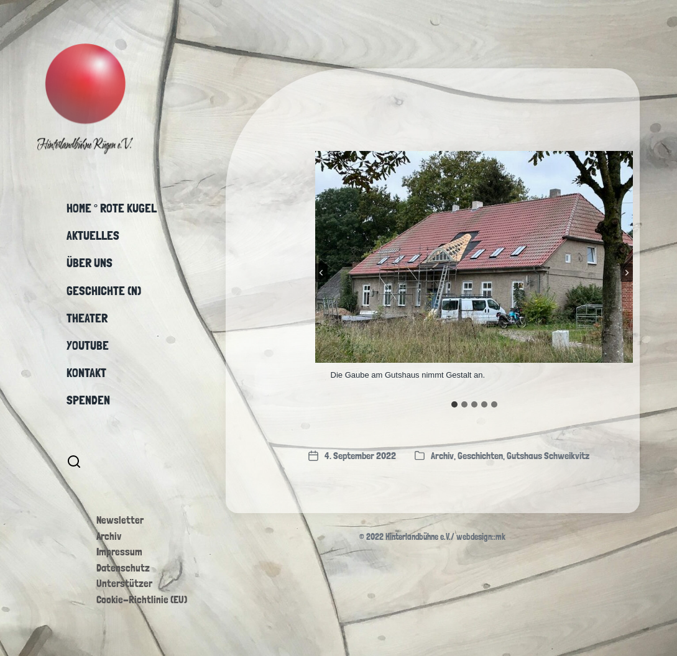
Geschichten (480, 456)
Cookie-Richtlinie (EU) (141, 599)
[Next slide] (626, 272)
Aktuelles (93, 235)
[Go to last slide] (321, 272)
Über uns (90, 262)
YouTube (88, 345)
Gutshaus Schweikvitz (548, 456)
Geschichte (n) (104, 290)
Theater (87, 318)
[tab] (454, 404)
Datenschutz (123, 568)
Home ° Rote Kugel (112, 208)
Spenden (88, 400)
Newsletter (120, 520)
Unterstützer (124, 583)
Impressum (119, 551)
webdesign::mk (480, 537)
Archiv (108, 536)
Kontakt (86, 372)
